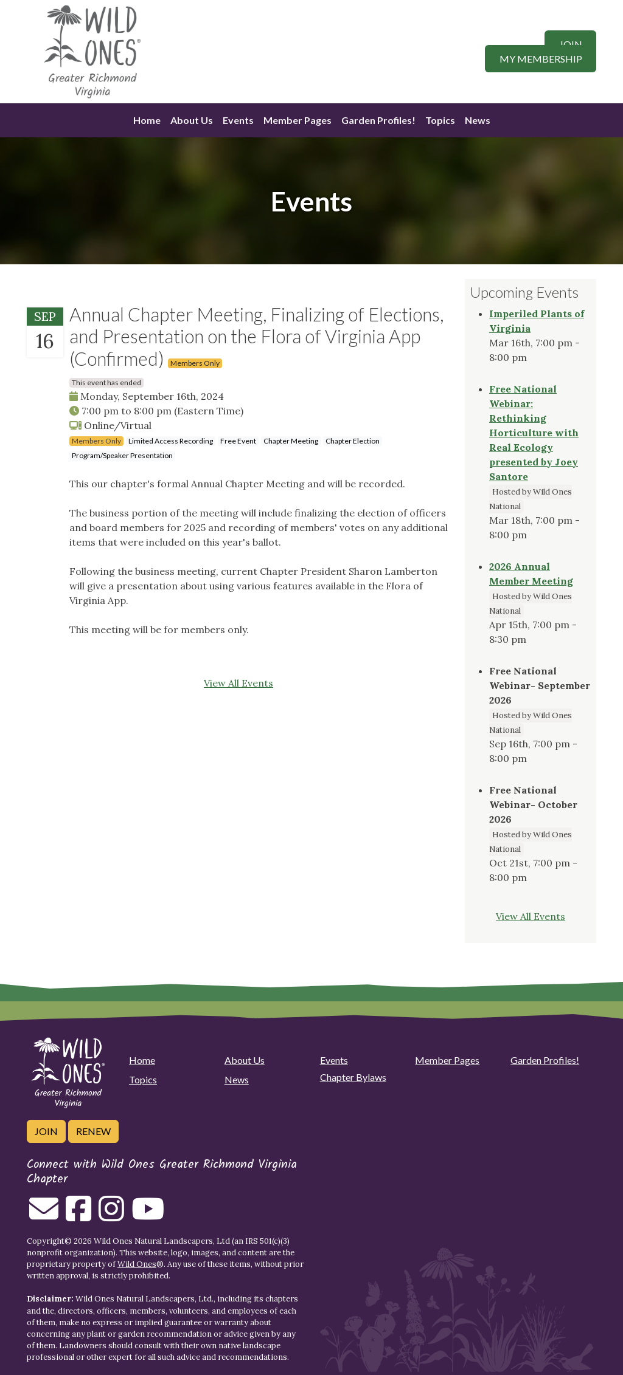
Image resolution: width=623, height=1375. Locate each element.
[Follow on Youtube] (148, 1216)
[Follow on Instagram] (111, 1216)
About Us (191, 120)
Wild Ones (136, 1264)
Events (238, 120)
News (477, 120)
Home (147, 120)
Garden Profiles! (378, 120)
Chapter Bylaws (353, 1077)
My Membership (540, 58)
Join (570, 44)
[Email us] (44, 1216)
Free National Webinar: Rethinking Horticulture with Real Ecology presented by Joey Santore (534, 432)
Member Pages (297, 120)
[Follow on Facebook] (78, 1216)
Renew (93, 1131)
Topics (440, 120)
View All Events (238, 683)
